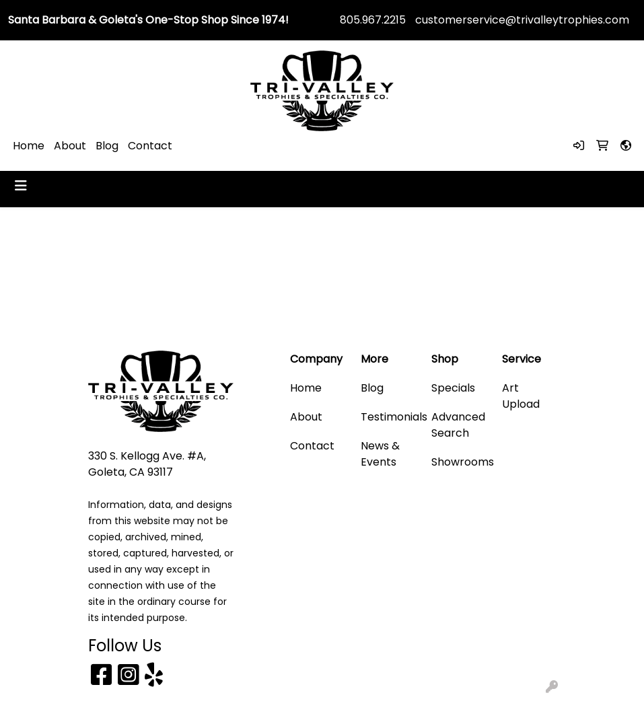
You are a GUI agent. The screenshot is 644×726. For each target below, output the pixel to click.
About (70, 145)
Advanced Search (458, 425)
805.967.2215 (373, 20)
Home (28, 145)
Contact (150, 145)
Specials (453, 388)
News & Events (380, 454)
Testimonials (388, 417)
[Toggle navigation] (21, 185)
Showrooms (458, 462)
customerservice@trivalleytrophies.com (522, 20)
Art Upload (521, 396)
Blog (107, 145)
